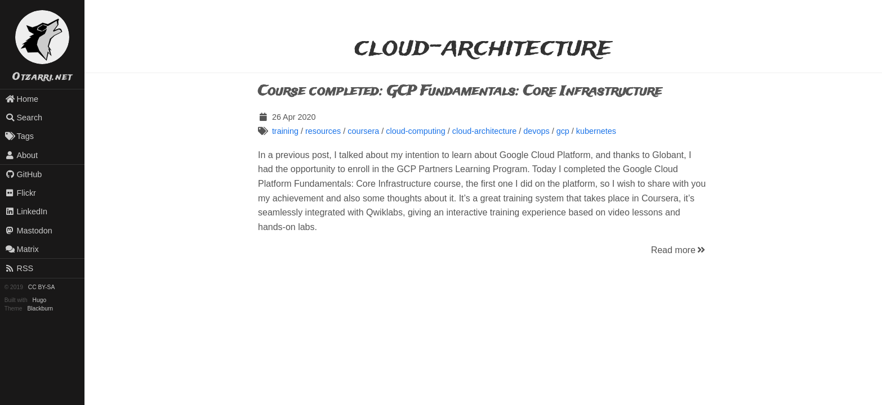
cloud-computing (416, 131)
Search (23, 117)
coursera (363, 131)
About (21, 155)
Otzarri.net (42, 77)
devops (536, 131)
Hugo (39, 300)
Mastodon (28, 230)
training (285, 131)
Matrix (22, 249)
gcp (562, 131)
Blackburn (41, 308)
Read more (679, 250)
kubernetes (596, 131)
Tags (19, 136)
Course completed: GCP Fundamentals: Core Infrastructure (460, 91)
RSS (19, 268)
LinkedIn (26, 211)
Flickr (20, 192)
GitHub (23, 174)
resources (323, 131)
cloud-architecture (484, 131)
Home (21, 99)
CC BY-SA (41, 287)
